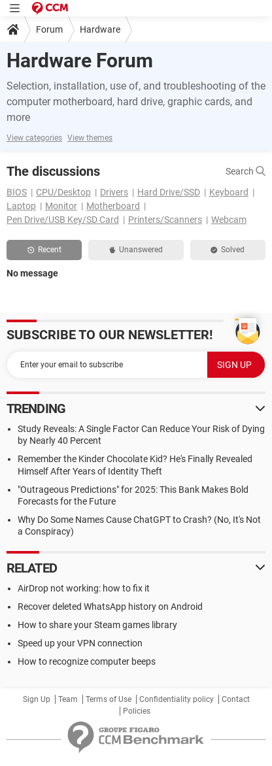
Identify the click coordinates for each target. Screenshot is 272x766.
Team (68, 699)
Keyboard (228, 192)
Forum (49, 29)
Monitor (61, 206)
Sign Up (36, 699)
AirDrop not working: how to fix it (84, 588)
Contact (236, 699)
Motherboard (113, 206)
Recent (44, 249)
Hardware (100, 29)
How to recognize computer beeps (87, 661)
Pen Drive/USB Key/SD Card (63, 219)
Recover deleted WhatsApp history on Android (110, 606)
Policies (136, 711)
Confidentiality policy (176, 699)
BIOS (17, 192)
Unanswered (136, 249)
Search (245, 171)
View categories (34, 137)
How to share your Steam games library (97, 625)
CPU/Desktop (63, 192)
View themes (89, 137)
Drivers (114, 192)
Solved (228, 249)
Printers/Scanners (165, 219)
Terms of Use (108, 699)
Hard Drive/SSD (168, 192)
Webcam (228, 219)
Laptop (21, 206)
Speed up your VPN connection (80, 643)
